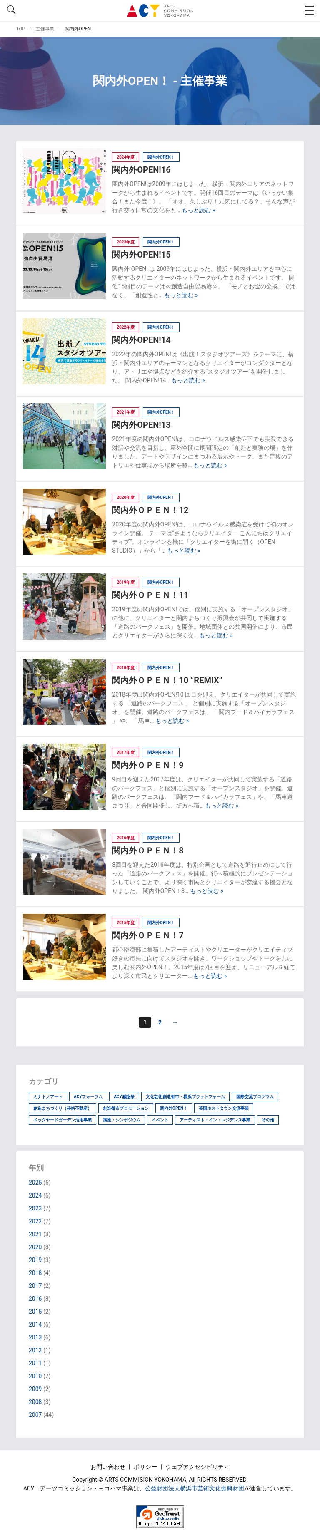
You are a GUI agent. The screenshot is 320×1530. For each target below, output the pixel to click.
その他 (268, 1120)
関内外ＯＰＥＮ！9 (147, 765)
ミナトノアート (47, 1096)
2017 (35, 1285)
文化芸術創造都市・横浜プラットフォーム (185, 1096)
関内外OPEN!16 (141, 170)
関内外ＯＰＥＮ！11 (150, 595)
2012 (35, 1350)
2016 (35, 1298)
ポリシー (146, 1466)
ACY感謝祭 (124, 1096)
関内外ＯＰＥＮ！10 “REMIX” (167, 680)
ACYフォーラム (88, 1096)
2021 (35, 1234)
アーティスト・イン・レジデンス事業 (215, 1120)
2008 (35, 1402)
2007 (35, 1414)
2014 (35, 1324)
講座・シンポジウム (121, 1120)
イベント (160, 1120)
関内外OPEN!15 (141, 255)
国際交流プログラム (255, 1096)
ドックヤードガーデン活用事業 (62, 1120)
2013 (35, 1337)
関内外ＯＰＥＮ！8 (147, 851)
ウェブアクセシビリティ (197, 1466)
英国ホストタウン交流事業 (224, 1108)
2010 (35, 1376)
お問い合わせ (108, 1466)
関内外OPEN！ (174, 1108)
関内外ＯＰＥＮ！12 (150, 510)
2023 (35, 1208)
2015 (35, 1311)
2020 (35, 1247)
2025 (35, 1182)
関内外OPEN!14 (141, 340)
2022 (35, 1221)
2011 (35, 1363)
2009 (35, 1389)
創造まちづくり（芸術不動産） (62, 1108)
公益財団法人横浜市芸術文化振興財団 (194, 1488)
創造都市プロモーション (126, 1108)
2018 (35, 1273)
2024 (35, 1195)
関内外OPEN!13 (141, 425)
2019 (35, 1260)
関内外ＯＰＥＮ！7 (147, 935)
